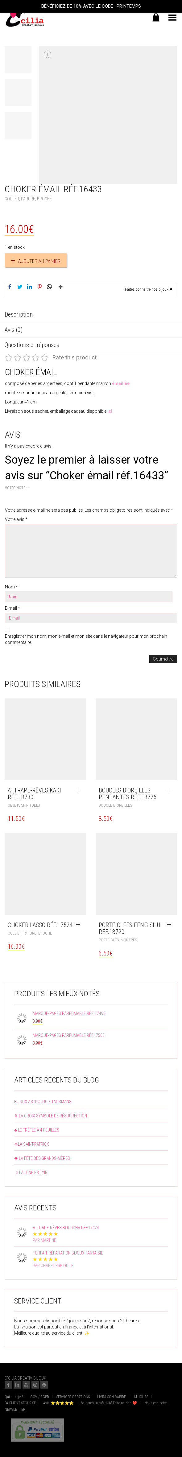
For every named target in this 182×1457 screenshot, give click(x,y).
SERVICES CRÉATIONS (73, 1397)
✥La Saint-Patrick (31, 1144)
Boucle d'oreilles (115, 805)
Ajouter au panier (39, 261)
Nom (11, 586)
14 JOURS (140, 1397)
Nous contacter (155, 1403)
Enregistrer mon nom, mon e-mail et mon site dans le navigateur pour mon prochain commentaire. (86, 639)
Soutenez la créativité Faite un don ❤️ (109, 1403)
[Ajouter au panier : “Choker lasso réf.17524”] (79, 925)
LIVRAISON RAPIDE (111, 1397)
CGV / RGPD (39, 1397)
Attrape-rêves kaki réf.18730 (34, 794)
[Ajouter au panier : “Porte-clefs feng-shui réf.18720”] (170, 925)
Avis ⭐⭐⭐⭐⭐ (58, 1403)
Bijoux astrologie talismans (43, 1101)
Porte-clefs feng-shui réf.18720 (130, 928)
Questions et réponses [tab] (32, 345)
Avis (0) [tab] (14, 330)
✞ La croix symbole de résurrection (50, 1115)
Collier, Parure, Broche (28, 198)
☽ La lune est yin (31, 1172)
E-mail (12, 608)
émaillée (121, 383)
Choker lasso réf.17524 (40, 925)
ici (109, 411)
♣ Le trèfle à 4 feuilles (36, 1130)
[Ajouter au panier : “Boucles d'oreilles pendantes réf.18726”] (170, 790)
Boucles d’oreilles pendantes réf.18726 (128, 794)
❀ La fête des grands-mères (42, 1158)
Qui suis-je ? (14, 1397)
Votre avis (16, 519)
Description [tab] (19, 314)
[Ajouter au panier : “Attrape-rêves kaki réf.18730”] (79, 790)
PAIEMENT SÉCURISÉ (20, 1403)
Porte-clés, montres (118, 940)
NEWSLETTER (15, 1409)
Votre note (16, 488)
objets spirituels (24, 805)
